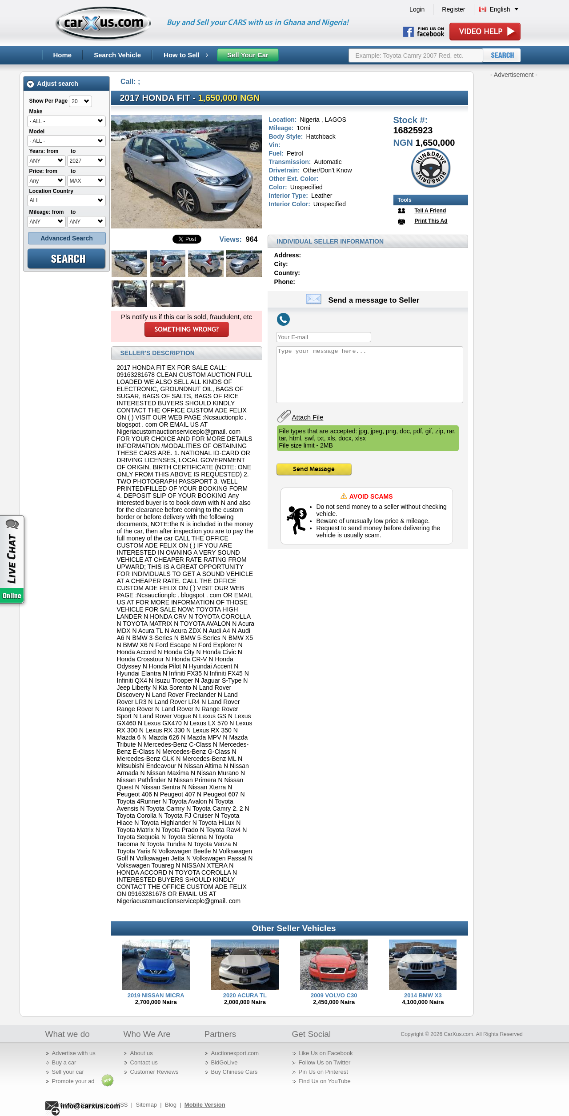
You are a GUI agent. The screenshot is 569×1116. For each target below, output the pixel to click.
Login (417, 9)
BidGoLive (224, 1062)
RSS (122, 1104)
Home (62, 55)
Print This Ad (430, 221)
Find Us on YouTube (325, 1081)
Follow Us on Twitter (325, 1062)
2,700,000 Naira (156, 1002)
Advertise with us (74, 1053)
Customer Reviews (154, 1071)
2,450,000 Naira (334, 1002)
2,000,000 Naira (245, 1002)
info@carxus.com (90, 1106)
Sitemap (146, 1104)
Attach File (308, 417)
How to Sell (186, 55)
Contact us (144, 1062)
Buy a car (64, 1062)
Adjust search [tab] (52, 84)
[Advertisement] (513, 212)
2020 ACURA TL (245, 995)
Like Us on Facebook (326, 1053)
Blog (170, 1104)
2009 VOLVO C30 (334, 995)
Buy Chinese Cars (234, 1071)
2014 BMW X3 (423, 995)
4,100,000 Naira (423, 1002)
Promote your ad (73, 1081)
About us (141, 1053)
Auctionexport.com (235, 1053)
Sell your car (68, 1071)
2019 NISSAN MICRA (156, 995)
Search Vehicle (117, 55)
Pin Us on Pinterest (323, 1071)
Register (453, 9)
